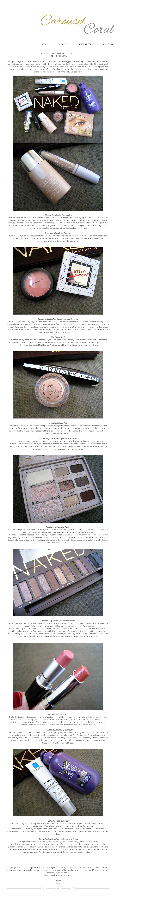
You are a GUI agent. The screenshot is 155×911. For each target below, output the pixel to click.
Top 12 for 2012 (58, 56)
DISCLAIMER (85, 44)
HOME (44, 44)
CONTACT (108, 44)
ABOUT (63, 44)
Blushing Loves (72, 64)
